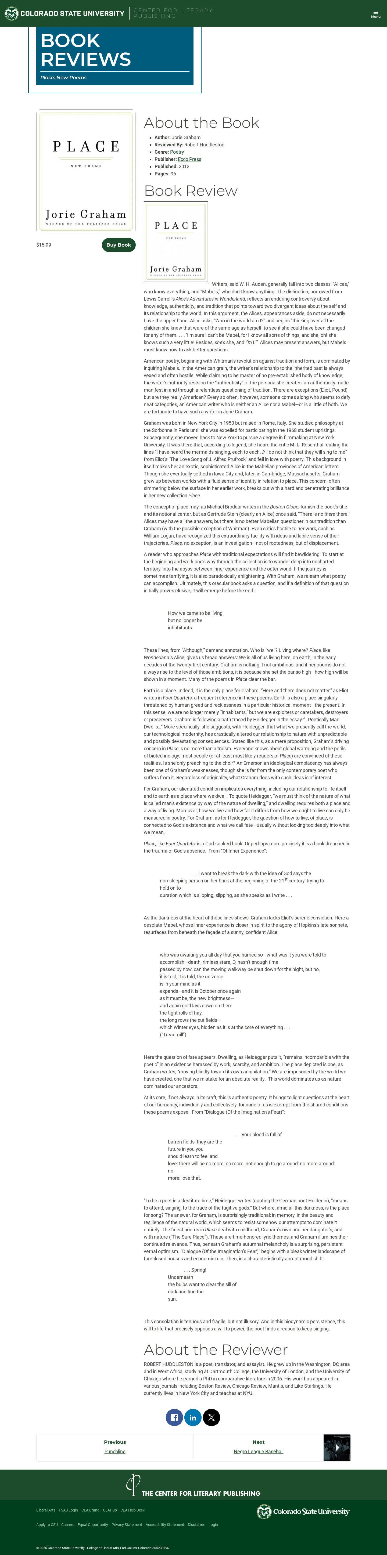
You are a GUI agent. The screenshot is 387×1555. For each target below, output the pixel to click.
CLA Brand (90, 1510)
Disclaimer (196, 1524)
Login (213, 1524)
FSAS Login (68, 1510)
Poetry (177, 152)
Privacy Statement (127, 1524)
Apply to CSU (47, 1524)
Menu (376, 17)
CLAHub (110, 1510)
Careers (67, 1524)
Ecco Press (189, 159)
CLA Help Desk (132, 1510)
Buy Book (118, 245)
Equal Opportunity (93, 1524)
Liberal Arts (45, 1510)
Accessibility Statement (165, 1524)
